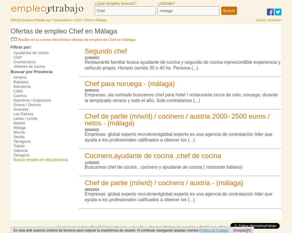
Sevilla (19, 137)
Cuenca (20, 95)
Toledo (19, 146)
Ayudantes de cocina (31, 53)
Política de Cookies (214, 230)
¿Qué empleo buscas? (116, 3)
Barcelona (22, 86)
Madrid (19, 123)
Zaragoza (21, 155)
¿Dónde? (166, 3)
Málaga (19, 128)
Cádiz (18, 91)
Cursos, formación (268, 20)
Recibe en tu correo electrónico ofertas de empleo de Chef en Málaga (73, 39)
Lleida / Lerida (25, 118)
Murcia (19, 132)
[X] (249, 230)
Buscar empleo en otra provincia (40, 160)
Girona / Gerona (27, 105)
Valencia (20, 150)
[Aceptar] (240, 230)
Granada (20, 109)
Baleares (21, 82)
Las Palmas (23, 114)
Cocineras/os (24, 62)
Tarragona (22, 141)
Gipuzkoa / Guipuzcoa (32, 100)
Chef (17, 57)
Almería (20, 77)
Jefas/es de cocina (29, 66)
